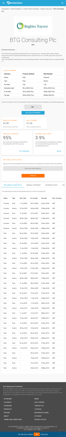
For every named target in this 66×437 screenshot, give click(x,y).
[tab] (13, 185)
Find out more (44, 434)
